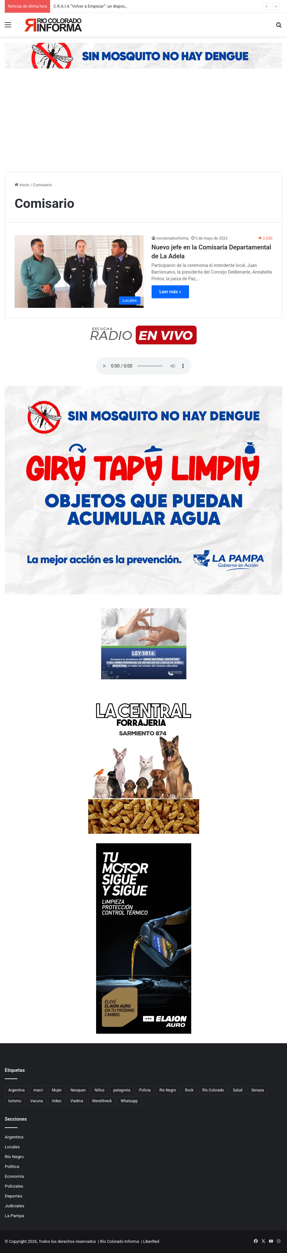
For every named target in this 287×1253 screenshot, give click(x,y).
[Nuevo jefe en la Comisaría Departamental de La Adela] (79, 271)
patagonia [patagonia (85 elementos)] (121, 1090)
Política (12, 1166)
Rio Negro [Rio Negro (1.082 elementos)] (168, 1090)
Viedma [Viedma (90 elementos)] (76, 1101)
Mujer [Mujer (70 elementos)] (57, 1090)
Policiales (14, 1186)
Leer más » (170, 291)
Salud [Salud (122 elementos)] (237, 1090)
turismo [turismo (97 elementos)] (14, 1101)
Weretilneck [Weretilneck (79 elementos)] (102, 1101)
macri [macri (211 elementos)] (38, 1090)
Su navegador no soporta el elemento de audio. (143, 366)
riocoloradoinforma (172, 238)
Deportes (13, 1195)
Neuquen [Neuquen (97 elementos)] (78, 1090)
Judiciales (14, 1205)
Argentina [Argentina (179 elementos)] (16, 1090)
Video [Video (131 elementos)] (57, 1101)
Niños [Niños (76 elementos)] (99, 1090)
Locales (12, 1146)
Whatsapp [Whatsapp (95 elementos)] (129, 1101)
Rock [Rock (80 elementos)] (189, 1090)
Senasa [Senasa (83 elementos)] (257, 1090)
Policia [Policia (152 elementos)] (145, 1090)
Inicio (22, 184)
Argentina (14, 1136)
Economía (14, 1176)
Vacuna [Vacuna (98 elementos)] (36, 1101)
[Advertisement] (143, 124)
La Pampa (14, 1215)
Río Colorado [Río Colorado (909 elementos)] (213, 1090)
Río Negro (14, 1156)
